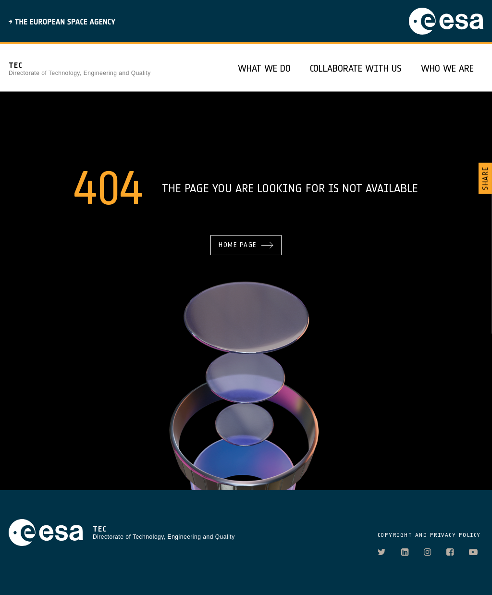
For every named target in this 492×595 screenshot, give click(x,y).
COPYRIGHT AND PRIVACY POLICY (429, 535)
